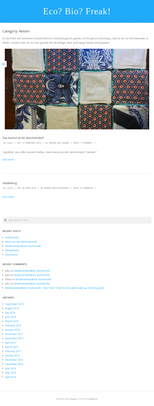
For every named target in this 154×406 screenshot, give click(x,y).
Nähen (52, 142)
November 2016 (14, 364)
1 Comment (86, 142)
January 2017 (12, 355)
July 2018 (10, 312)
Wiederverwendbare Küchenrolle (23, 246)
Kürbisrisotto (12, 237)
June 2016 (10, 368)
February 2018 (13, 325)
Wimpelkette (12, 250)
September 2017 (14, 338)
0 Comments (86, 188)
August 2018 (12, 308)
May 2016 (10, 372)
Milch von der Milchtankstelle (21, 241)
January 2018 (12, 329)
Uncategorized (60, 188)
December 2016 (14, 359)
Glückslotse (11, 254)
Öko (59, 142)
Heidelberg (10, 183)
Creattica (73, 399)
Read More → (9, 159)
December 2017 (14, 334)
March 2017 (11, 347)
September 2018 (14, 304)
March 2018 (11, 321)
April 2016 (10, 377)
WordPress (93, 399)
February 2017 (13, 351)
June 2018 (10, 316)
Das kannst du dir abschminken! (23, 138)
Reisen (66, 142)
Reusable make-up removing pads (85, 287)
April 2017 (10, 342)
